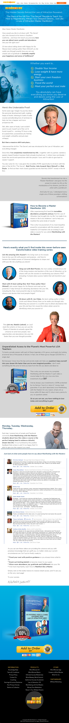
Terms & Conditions (13, 672)
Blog (43, 3)
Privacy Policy (13, 675)
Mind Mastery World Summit (34, 677)
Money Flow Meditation (34, 687)
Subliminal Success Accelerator (34, 680)
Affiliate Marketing (55, 682)
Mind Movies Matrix (34, 672)
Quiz (55, 3)
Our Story (47, 3)
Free (40, 3)
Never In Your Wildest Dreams (34, 690)
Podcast (51, 3)
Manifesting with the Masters (34, 685)
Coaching (13, 680)
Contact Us (13, 677)
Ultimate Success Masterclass (34, 675)
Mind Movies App (55, 670)
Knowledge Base (13, 670)
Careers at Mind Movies (56, 672)
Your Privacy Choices (13, 685)
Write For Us (55, 675)
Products (26, 3)
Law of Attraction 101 (34, 682)
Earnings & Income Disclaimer (13, 682)
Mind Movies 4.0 (34, 670)
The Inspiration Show (33, 3)
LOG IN (61, 3)
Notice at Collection (13, 687)
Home (18, 3)
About (21, 3)
